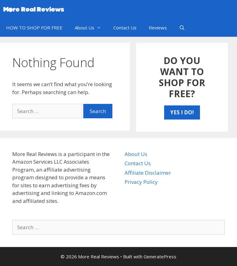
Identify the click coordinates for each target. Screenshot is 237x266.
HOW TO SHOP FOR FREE (34, 28)
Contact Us (125, 28)
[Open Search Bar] (182, 27)
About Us (91, 27)
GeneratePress (160, 256)
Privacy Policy (141, 181)
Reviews (158, 28)
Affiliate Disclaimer (148, 172)
